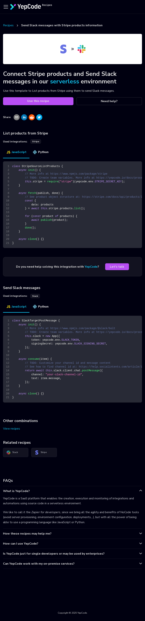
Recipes (8, 25)
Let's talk (117, 267)
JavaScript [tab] (16, 152)
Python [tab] (40, 152)
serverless (64, 81)
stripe (35, 141)
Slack (12, 452)
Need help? (109, 101)
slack (35, 296)
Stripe (41, 452)
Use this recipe (38, 101)
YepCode (91, 267)
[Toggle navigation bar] (6, 7)
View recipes (11, 429)
